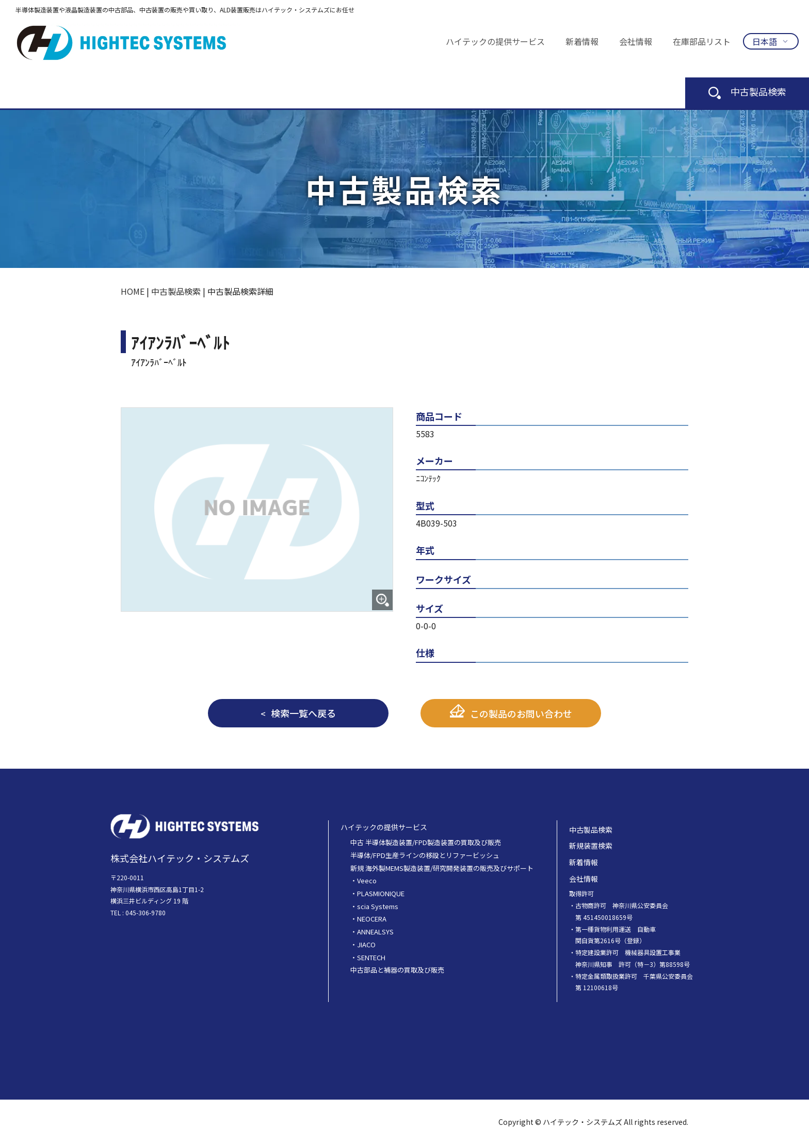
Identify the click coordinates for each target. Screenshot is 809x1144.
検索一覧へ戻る (303, 713)
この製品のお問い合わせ (521, 713)
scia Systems (377, 906)
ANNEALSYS (375, 931)
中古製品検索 (747, 91)
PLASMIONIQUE (381, 893)
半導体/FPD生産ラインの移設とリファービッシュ (424, 855)
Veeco (367, 880)
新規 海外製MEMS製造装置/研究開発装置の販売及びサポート (441, 868)
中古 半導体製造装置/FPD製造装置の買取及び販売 (425, 842)
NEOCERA (371, 919)
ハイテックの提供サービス (495, 41)
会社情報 (635, 41)
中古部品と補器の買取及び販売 (397, 970)
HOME (132, 291)
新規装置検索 (590, 845)
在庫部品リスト (702, 41)
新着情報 (581, 41)
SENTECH (371, 957)
